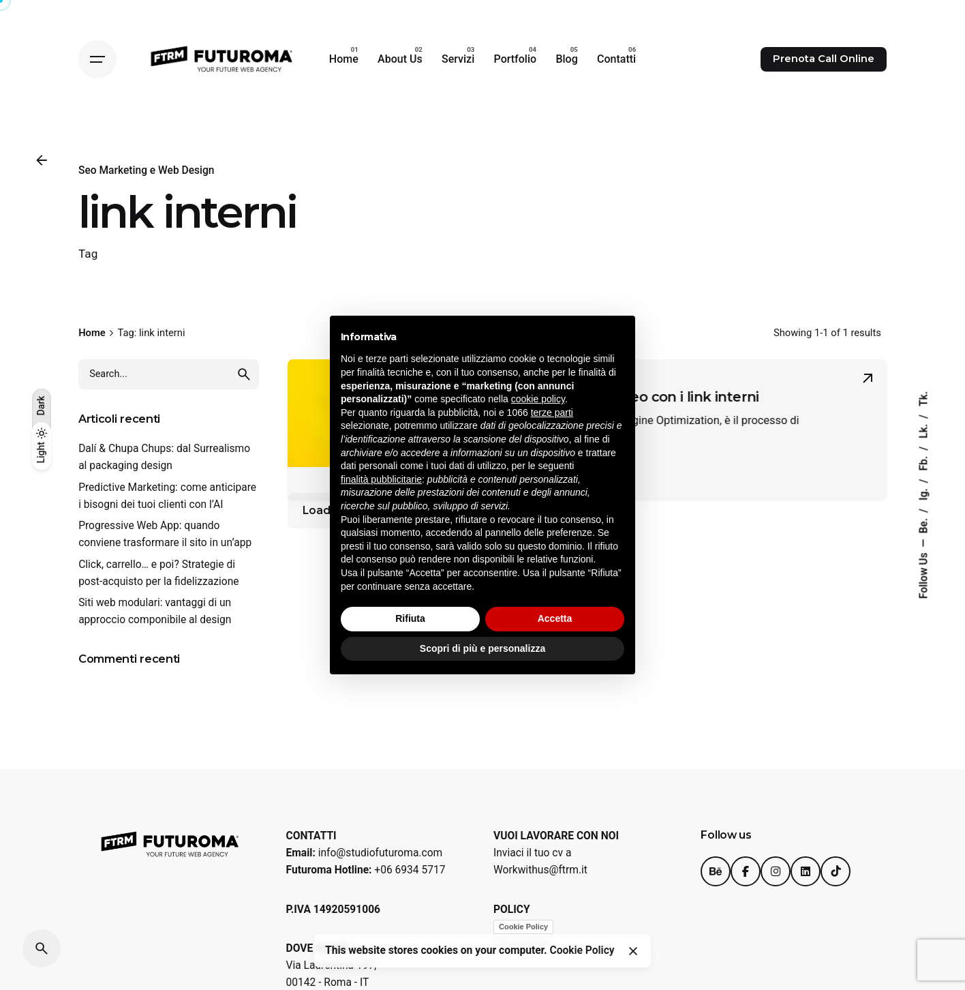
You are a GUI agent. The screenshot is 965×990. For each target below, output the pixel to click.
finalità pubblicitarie (381, 479)
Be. (923, 524)
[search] (244, 374)
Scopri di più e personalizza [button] (482, 648)
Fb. (923, 462)
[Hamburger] (97, 59)
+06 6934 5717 (409, 870)
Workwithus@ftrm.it (540, 870)
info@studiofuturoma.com (380, 853)
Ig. (923, 492)
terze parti (552, 412)
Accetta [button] (555, 618)
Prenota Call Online (823, 58)
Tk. (923, 398)
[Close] (633, 951)
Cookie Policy (523, 926)
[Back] (41, 160)
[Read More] (867, 378)
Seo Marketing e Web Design (146, 170)
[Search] (41, 948)
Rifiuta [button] (410, 618)
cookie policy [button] (538, 398)
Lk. (923, 429)
